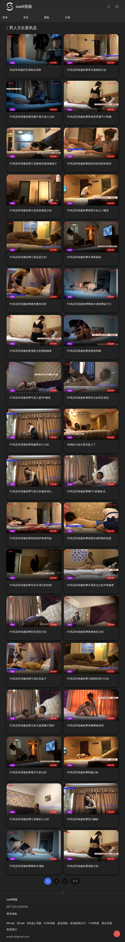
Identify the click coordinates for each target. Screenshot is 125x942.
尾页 (75, 881)
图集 (46, 17)
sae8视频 (19, 6)
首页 (25, 17)
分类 (67, 17)
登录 (5, 17)
